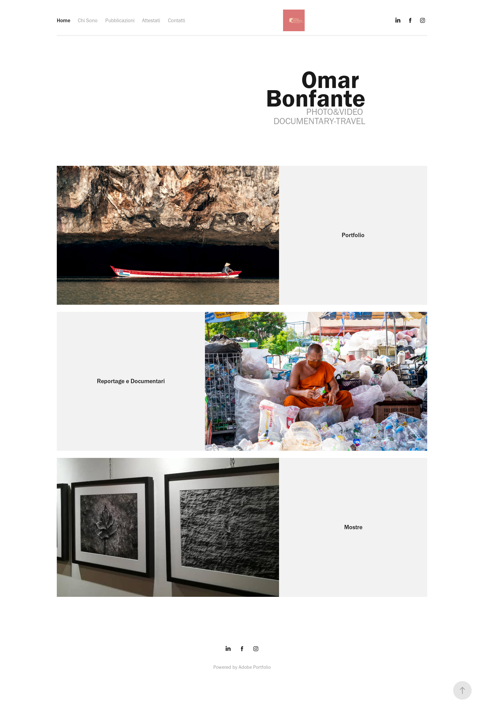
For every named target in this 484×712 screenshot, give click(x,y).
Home (63, 20)
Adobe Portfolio (255, 667)
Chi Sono (88, 20)
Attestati (151, 20)
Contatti (176, 20)
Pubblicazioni (120, 20)
